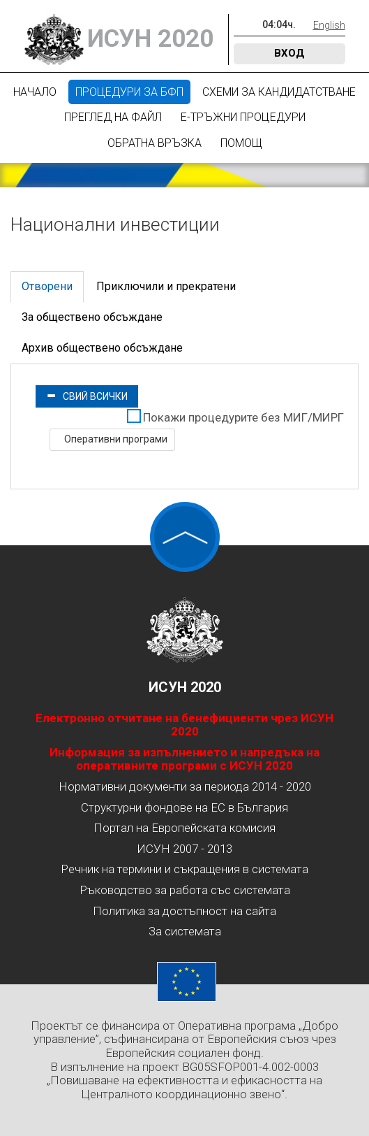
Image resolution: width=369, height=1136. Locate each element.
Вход (289, 53)
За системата (185, 931)
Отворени (47, 286)
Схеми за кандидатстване (279, 92)
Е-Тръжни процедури (243, 117)
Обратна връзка (154, 143)
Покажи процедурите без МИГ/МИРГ (243, 417)
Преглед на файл (113, 117)
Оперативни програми (114, 439)
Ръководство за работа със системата (185, 890)
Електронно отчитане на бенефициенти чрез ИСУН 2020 (184, 725)
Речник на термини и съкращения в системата (184, 869)
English (329, 25)
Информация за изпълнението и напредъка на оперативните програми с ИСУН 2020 (184, 759)
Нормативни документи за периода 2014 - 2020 (185, 786)
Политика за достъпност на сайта (184, 911)
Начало (35, 92)
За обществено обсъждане (92, 317)
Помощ (241, 143)
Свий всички (87, 396)
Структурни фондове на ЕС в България (184, 807)
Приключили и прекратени (166, 286)
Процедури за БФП (129, 92)
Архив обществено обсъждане (102, 347)
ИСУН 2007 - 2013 (184, 849)
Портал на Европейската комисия (184, 828)
